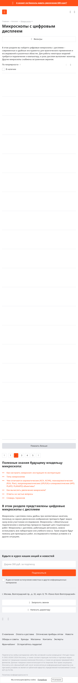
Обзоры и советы (10, 639)
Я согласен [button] (56, 680)
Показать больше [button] (39, 445)
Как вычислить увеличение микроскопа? (26, 490)
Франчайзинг (8, 644)
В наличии (11, 69)
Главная (5, 21)
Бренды (25, 639)
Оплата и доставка (25, 634)
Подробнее (42, 680)
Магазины (36, 639)
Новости (69, 634)
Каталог (14, 21)
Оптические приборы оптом (49, 634)
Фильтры (38, 39)
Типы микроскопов (16, 476)
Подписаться (39, 572)
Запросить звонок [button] (40, 602)
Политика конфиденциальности (15, 675)
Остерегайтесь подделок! (29, 644)
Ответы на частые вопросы (20, 494)
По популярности (10, 64)
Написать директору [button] (40, 609)
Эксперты (58, 639)
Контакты (47, 639)
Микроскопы (26, 21)
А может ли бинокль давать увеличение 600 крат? (41, 3)
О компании (8, 634)
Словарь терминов (16, 498)
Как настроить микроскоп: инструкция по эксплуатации (33, 472)
